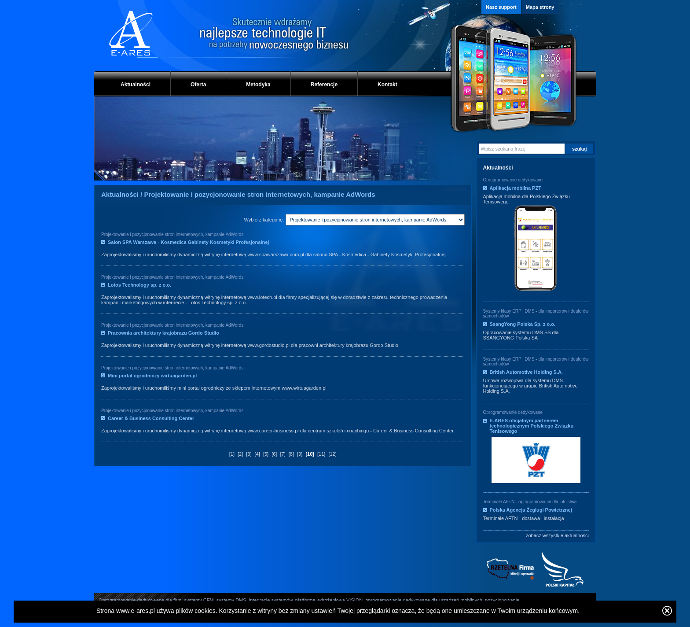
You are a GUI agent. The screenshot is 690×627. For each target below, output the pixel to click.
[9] (299, 454)
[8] (291, 454)
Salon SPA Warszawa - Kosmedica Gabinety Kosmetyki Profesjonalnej (188, 242)
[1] (232, 454)
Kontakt (387, 84)
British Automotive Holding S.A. (526, 372)
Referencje (324, 84)
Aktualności (135, 84)
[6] (274, 454)
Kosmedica (354, 254)
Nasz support (501, 7)
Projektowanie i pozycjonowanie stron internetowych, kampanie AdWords (172, 234)
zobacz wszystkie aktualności (557, 535)
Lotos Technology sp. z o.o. (139, 285)
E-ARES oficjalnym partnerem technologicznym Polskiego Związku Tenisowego (532, 426)
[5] (265, 454)
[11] (321, 454)
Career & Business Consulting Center (151, 418)
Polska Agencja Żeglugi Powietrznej (531, 510)
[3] (248, 454)
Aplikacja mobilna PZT (515, 188)
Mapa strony (540, 7)
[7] (282, 454)
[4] (257, 454)
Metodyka (258, 84)
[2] (240, 454)
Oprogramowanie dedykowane (513, 179)
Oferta (198, 84)
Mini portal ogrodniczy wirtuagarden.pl (152, 375)
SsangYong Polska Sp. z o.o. (523, 324)
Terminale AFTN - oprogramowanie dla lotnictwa (530, 501)
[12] (332, 454)
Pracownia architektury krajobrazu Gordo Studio (163, 333)
